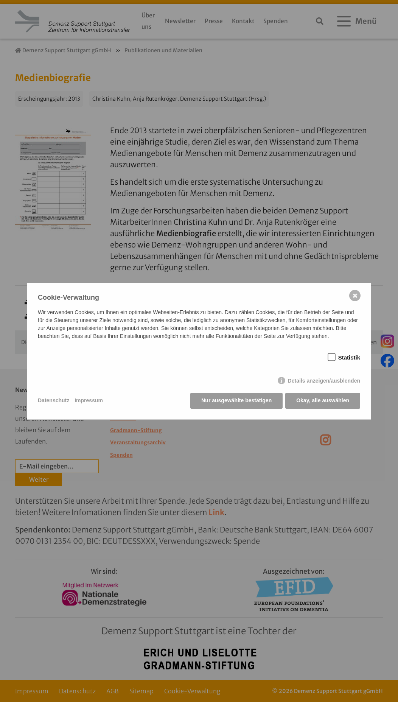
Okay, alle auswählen (322, 400)
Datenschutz (53, 400)
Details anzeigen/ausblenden (324, 381)
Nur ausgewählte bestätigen (236, 400)
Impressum (89, 400)
